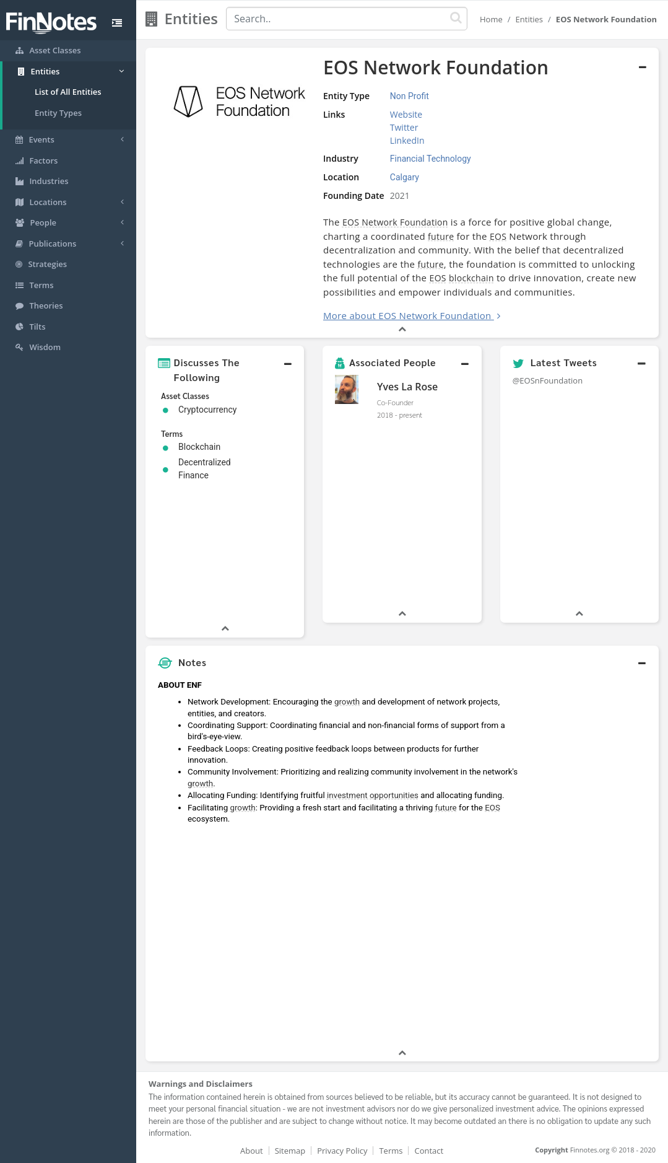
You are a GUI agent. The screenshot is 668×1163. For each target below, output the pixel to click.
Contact (428, 1150)
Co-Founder (395, 402)
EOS (498, 236)
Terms (390, 1150)
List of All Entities (68, 91)
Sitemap (290, 1150)
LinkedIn (407, 140)
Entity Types (58, 112)
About (251, 1150)
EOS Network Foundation (395, 222)
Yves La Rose (407, 386)
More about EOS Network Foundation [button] (407, 315)
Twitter (404, 127)
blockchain (471, 278)
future (441, 236)
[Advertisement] (592, 861)
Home (491, 19)
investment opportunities (373, 795)
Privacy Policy (342, 1150)
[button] (225, 370)
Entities (530, 19)
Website (406, 114)
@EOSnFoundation (548, 380)
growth (347, 701)
